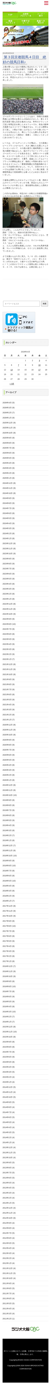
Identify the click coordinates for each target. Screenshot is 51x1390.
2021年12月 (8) (9, 664)
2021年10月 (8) (9, 674)
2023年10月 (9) (9, 553)
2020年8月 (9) (9, 745)
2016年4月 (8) (9, 1006)
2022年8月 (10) (9, 624)
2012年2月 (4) (9, 1258)
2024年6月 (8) (9, 513)
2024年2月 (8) (9, 533)
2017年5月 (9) (9, 941)
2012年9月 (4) (9, 1223)
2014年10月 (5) (9, 1097)
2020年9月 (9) (9, 740)
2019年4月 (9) (9, 825)
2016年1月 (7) (9, 1022)
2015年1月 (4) (9, 1082)
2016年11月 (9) (9, 971)
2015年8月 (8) (9, 1047)
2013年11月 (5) (9, 1152)
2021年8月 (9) (9, 684)
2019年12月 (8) (9, 785)
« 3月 (12, 384)
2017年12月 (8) (9, 906)
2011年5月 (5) (9, 1303)
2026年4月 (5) (9, 403)
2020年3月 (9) (9, 770)
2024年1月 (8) (9, 538)
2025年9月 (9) (9, 438)
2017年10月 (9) (9, 916)
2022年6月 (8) (9, 634)
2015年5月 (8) (9, 1062)
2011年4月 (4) (9, 1308)
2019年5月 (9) (9, 820)
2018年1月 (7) (9, 901)
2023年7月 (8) (9, 569)
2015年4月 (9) (9, 1067)
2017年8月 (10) (9, 926)
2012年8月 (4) (9, 1228)
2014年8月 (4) (9, 1107)
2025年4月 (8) (9, 463)
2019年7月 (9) (9, 810)
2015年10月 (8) (9, 1037)
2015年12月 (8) (9, 1027)
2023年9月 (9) (9, 559)
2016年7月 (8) (9, 991)
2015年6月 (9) (9, 1057)
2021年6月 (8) (9, 694)
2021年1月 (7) (9, 720)
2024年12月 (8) (9, 483)
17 (39, 370)
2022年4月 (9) (9, 644)
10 (39, 365)
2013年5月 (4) (9, 1183)
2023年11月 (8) (9, 548)
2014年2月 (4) (9, 1137)
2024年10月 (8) (9, 493)
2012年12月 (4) (9, 1208)
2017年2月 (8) (9, 956)
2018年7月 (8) (9, 871)
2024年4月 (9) (9, 523)
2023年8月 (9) (9, 564)
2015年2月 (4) (9, 1077)
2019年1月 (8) (9, 840)
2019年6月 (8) (9, 815)
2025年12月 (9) (9, 423)
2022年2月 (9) (9, 654)
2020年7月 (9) (9, 750)
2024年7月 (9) (9, 508)
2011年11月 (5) (9, 1273)
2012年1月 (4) (9, 1263)
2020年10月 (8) (9, 735)
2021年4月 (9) (9, 704)
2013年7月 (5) (9, 1173)
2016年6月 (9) (9, 996)
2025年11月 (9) (9, 428)
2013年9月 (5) (9, 1162)
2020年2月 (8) (9, 775)
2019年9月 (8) (9, 800)
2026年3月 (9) (9, 408)
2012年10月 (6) (9, 1218)
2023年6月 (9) (9, 574)
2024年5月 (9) (9, 518)
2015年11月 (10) (10, 1032)
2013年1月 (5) (9, 1203)
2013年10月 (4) (9, 1157)
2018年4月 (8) (9, 886)
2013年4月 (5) (9, 1188)
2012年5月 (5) (9, 1243)
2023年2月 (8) (9, 594)
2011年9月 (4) (9, 1283)
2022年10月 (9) (9, 614)
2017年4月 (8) (9, 946)
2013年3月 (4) (9, 1193)
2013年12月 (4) (9, 1147)
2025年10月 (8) (9, 433)
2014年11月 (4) (9, 1092)
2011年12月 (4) (9, 1268)
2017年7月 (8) (9, 931)
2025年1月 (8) (9, 478)
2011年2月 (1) (9, 1319)
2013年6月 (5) (9, 1178)
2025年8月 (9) (9, 443)
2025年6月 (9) (9, 453)
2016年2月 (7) (9, 1017)
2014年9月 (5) (9, 1102)
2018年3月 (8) (9, 891)
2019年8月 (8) (9, 805)
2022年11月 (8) (9, 609)
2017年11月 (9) (9, 911)
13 (11, 370)
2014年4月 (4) (9, 1127)
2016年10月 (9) (9, 976)
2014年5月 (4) (9, 1122)
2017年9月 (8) (9, 921)
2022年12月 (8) (9, 604)
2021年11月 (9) (9, 669)
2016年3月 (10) (9, 1012)
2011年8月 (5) (9, 1288)
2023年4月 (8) (9, 584)
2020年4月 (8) (9, 765)
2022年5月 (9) (9, 639)
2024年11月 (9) (9, 488)
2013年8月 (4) (9, 1168)
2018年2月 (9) (9, 896)
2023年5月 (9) (9, 579)
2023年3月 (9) (9, 589)
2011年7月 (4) (9, 1293)
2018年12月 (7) (9, 845)
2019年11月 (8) (9, 790)
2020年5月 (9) (9, 760)
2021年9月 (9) (9, 679)
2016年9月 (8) (9, 981)
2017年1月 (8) (9, 961)
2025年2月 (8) (9, 473)
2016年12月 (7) (9, 966)
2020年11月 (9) (9, 730)
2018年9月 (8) (9, 860)
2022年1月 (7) (9, 659)
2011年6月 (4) (9, 1298)
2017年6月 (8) (9, 936)
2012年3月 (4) (9, 1253)
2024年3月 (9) (9, 528)
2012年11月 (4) (9, 1213)
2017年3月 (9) (9, 951)
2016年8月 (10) (9, 986)
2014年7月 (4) (9, 1112)
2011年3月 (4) (9, 1313)
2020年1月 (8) (9, 780)
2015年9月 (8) (9, 1042)
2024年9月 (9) (9, 498)
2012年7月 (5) (9, 1233)
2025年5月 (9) (9, 458)
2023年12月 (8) (9, 543)
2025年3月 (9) (9, 468)
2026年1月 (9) (9, 418)
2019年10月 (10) (10, 795)
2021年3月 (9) (9, 709)
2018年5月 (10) (9, 881)
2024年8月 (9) (9, 503)
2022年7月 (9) (9, 629)
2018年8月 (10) (9, 865)
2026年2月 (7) (9, 413)
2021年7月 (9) (9, 689)
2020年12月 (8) (9, 725)
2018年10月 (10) (10, 856)
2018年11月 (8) (9, 850)
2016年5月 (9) (9, 1001)
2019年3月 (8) (9, 830)
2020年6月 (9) (9, 755)
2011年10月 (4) (9, 1278)
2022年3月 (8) (9, 649)
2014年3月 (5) (9, 1132)
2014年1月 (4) (9, 1142)
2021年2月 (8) (9, 715)
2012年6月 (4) (9, 1238)
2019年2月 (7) (9, 835)
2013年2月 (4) (9, 1198)
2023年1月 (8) (9, 599)
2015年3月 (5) (9, 1072)
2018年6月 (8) (9, 876)
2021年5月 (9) (9, 699)
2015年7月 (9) (9, 1052)
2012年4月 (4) (9, 1248)
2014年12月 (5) (9, 1087)
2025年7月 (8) (9, 448)
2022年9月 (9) (9, 619)
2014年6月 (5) (9, 1117)
